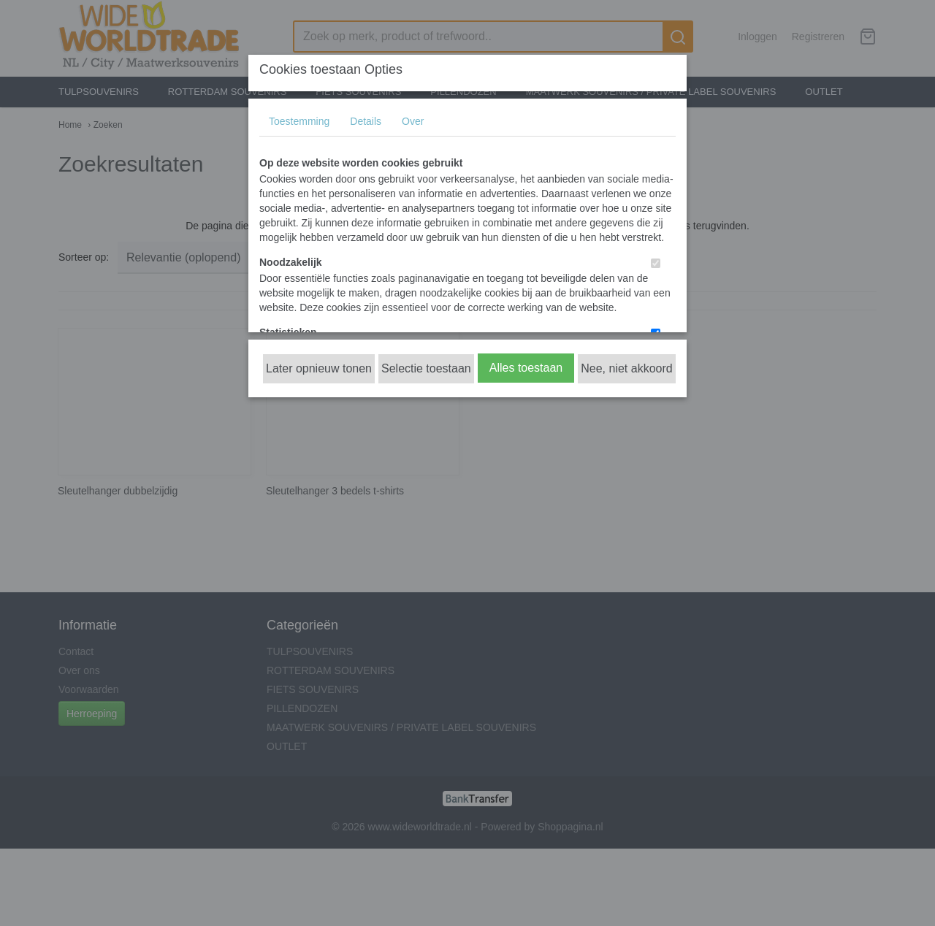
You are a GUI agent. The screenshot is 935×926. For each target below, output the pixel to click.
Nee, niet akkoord (626, 368)
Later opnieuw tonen (319, 368)
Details (365, 121)
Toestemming (299, 121)
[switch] (655, 263)
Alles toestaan (526, 367)
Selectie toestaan (426, 368)
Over (413, 121)
